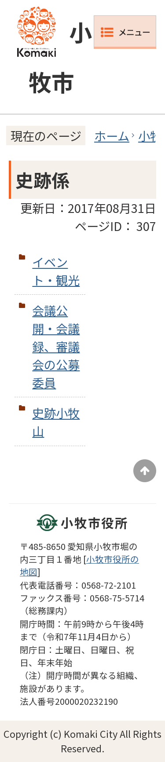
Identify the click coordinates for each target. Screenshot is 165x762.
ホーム (111, 135)
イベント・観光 (56, 271)
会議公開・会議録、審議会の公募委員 (56, 346)
